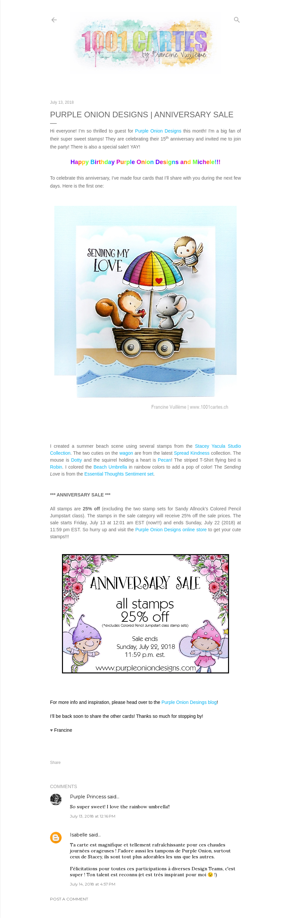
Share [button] (55, 762)
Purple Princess (88, 797)
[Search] (237, 18)
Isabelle (78, 835)
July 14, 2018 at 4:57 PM (92, 884)
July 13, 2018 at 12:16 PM (92, 816)
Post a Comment (69, 898)
